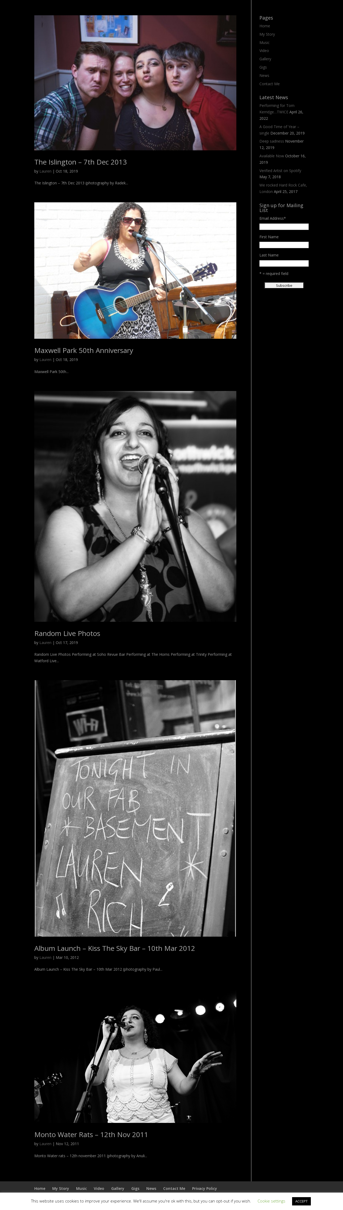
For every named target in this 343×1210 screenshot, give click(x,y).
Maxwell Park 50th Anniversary (83, 350)
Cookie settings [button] (271, 1201)
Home (264, 25)
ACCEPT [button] (301, 1201)
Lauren (45, 171)
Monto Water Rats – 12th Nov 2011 (91, 1134)
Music (264, 42)
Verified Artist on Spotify (280, 170)
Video (264, 50)
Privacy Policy (204, 1188)
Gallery (265, 58)
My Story (267, 34)
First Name (269, 236)
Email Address (272, 218)
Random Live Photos (67, 633)
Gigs (263, 67)
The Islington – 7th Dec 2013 (80, 162)
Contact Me (269, 83)
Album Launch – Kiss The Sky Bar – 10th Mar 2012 (114, 948)
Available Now (271, 155)
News (264, 75)
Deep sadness (271, 141)
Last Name (269, 255)
